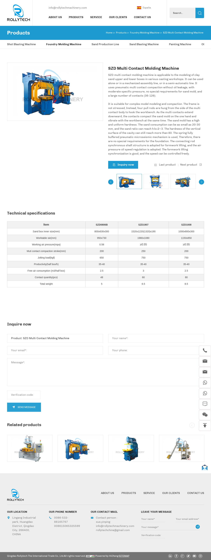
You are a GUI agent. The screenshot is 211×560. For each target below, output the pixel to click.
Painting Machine (180, 44)
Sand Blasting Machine (144, 44)
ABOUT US (55, 17)
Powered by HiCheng (106, 555)
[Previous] (110, 182)
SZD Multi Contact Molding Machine (183, 32)
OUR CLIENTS (118, 17)
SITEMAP (124, 555)
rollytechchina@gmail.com (112, 530)
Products (121, 32)
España (147, 7)
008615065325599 (66, 526)
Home (109, 32)
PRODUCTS (76, 17)
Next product (188, 164)
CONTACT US (142, 17)
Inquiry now (126, 164)
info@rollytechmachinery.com (68, 7)
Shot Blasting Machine (21, 44)
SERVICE (96, 17)
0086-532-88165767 (61, 519)
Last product (167, 164)
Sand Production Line (105, 44)
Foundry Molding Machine (145, 32)
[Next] (201, 182)
